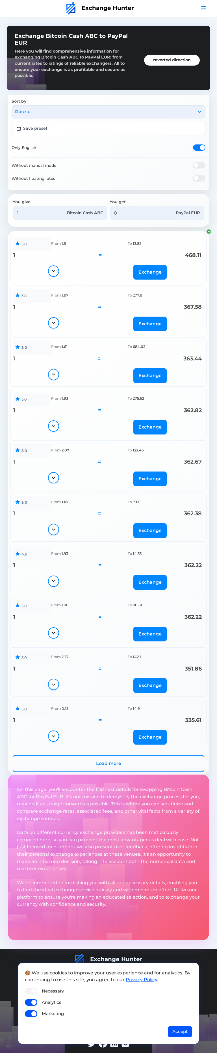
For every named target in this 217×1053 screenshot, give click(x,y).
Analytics (51, 1002)
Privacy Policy (141, 979)
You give (22, 201)
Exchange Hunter (100, 8)
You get (118, 201)
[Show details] (53, 271)
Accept (180, 1031)
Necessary (53, 991)
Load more (108, 763)
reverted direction (172, 59)
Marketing (53, 1013)
